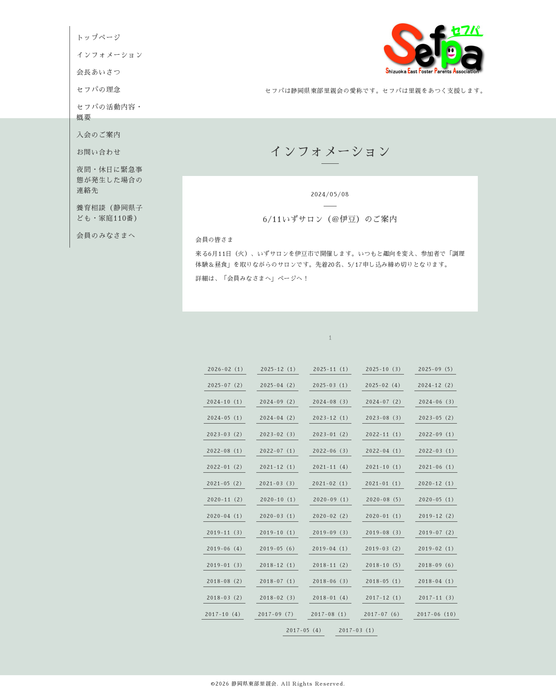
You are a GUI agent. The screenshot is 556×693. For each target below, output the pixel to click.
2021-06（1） (438, 467)
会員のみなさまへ (106, 235)
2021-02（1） (331, 483)
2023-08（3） (385, 418)
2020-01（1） (385, 516)
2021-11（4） (332, 467)
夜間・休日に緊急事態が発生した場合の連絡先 (109, 180)
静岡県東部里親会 (254, 683)
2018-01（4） (332, 597)
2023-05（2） (438, 418)
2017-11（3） (438, 597)
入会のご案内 (98, 135)
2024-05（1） (226, 418)
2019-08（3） (385, 532)
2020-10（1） (279, 499)
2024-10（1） (226, 402)
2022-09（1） (438, 434)
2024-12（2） (437, 385)
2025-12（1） (280, 369)
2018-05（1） (385, 581)
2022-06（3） (332, 451)
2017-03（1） (358, 630)
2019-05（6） (279, 548)
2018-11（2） (332, 565)
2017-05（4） (305, 630)
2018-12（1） (279, 565)
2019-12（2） (438, 516)
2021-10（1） (385, 467)
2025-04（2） (279, 385)
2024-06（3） (438, 402)
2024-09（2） (279, 402)
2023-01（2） (332, 434)
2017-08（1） (330, 614)
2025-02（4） (384, 385)
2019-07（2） (438, 532)
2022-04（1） (385, 451)
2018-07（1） (279, 581)
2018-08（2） (226, 581)
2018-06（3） (332, 581)
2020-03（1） (279, 516)
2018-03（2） (226, 597)
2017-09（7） (277, 614)
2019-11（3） (226, 532)
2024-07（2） (385, 402)
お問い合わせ (98, 152)
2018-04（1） (437, 581)
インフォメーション (109, 55)
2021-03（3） (278, 483)
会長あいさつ (98, 72)
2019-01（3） (226, 565)
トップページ (98, 37)
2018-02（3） (279, 597)
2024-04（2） (279, 418)
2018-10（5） (385, 565)
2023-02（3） (279, 434)
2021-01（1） (384, 483)
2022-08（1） (226, 451)
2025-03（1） (332, 385)
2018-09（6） (437, 565)
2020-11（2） (226, 499)
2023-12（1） (332, 418)
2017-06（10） (438, 614)
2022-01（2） (226, 467)
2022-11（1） (385, 434)
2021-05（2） (226, 483)
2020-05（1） (438, 499)
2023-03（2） (226, 434)
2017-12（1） (385, 597)
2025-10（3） (385, 369)
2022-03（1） (438, 451)
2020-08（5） (385, 499)
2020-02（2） (332, 516)
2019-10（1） (279, 532)
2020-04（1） (226, 516)
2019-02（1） (437, 548)
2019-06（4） (226, 548)
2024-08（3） (332, 402)
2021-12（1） (279, 467)
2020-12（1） (437, 483)
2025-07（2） (227, 385)
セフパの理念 (98, 89)
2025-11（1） (332, 369)
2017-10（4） (224, 614)
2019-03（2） (384, 548)
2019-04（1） (331, 548)
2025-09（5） (437, 369)
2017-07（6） (383, 614)
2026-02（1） (227, 369)
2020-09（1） (332, 499)
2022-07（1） (279, 451)
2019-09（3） (332, 532)
